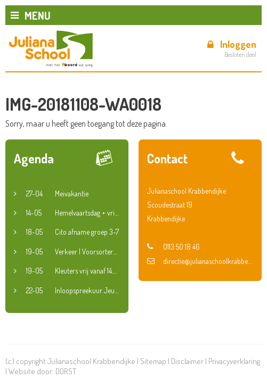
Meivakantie (57, 194)
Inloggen (231, 44)
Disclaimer (187, 361)
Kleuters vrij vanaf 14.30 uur (73, 271)
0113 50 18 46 (173, 246)
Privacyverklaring (234, 361)
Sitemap (153, 361)
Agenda (34, 158)
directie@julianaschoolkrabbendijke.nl (200, 261)
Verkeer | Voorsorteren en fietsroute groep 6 (73, 252)
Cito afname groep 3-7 (72, 232)
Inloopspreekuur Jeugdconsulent (73, 290)
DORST (65, 371)
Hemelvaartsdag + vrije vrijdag (73, 213)
